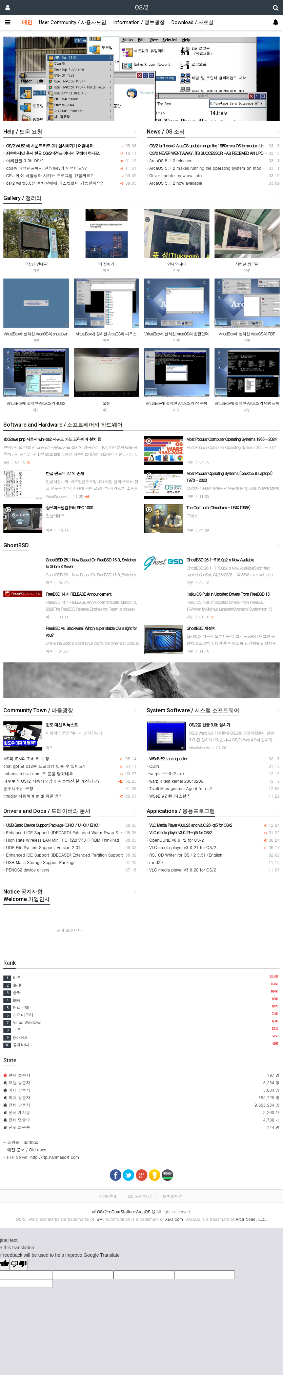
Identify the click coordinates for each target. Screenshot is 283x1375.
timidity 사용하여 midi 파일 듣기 (33, 796)
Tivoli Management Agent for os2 (179, 788)
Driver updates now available (175, 175)
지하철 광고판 (247, 264)
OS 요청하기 (139, 1196)
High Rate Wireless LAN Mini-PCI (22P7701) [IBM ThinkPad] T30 (66, 840)
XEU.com (174, 1219)
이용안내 (108, 1196)
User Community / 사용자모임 (72, 22)
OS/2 (141, 7)
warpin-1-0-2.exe (165, 773)
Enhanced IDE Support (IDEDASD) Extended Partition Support (63, 855)
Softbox (30, 1142)
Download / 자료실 (192, 22)
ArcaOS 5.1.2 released (170, 160)
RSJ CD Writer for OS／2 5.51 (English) (185, 855)
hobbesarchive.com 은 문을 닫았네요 (38, 773)
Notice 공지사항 (23, 891)
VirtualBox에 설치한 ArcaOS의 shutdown (35, 333)
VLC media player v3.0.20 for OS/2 (181, 870)
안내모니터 (176, 264)
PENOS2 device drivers (26, 870)
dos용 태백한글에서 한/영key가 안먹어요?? (45, 168)
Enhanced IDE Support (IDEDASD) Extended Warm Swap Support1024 (71, 832)
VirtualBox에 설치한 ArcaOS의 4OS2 (36, 403)
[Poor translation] (18, 1264)
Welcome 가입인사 (26, 899)
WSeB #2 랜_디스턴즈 (169, 796)
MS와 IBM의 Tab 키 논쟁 (26, 758)
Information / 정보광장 (139, 22)
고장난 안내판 (35, 264)
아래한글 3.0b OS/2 (23, 160)
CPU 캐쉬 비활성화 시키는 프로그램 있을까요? (48, 175)
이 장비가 (106, 264)
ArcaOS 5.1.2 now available (174, 183)
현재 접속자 (19, 1075)
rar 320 (155, 862)
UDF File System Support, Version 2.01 (41, 847)
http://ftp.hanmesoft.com (55, 1157)
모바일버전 (173, 1196)
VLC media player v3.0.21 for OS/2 (181, 847)
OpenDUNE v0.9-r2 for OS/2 (175, 840)
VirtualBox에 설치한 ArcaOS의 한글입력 (176, 333)
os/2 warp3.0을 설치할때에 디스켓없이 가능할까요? (53, 183)
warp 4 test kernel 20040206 (175, 781)
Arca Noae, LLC (251, 1219)
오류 (106, 403)
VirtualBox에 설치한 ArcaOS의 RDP (247, 333)
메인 (27, 22)
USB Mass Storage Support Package (39, 862)
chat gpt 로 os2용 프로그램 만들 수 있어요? (44, 766)
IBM (99, 1219)
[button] (24, 79)
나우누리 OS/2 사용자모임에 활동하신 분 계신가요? (51, 781)
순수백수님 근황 (18, 788)
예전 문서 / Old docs (26, 1149)
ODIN (153, 766)
